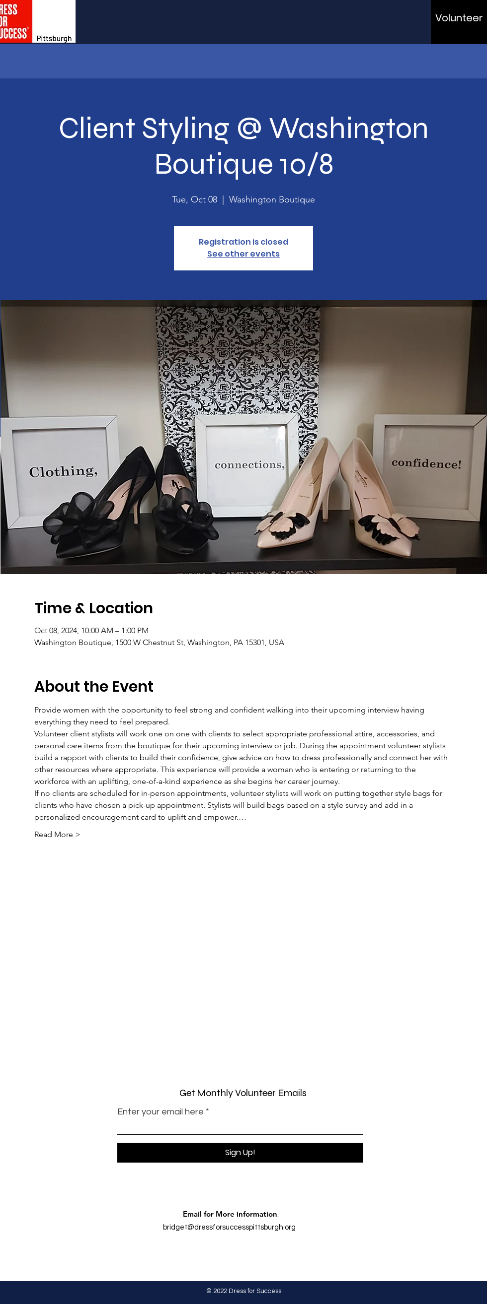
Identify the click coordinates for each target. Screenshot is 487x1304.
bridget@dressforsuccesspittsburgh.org (229, 1227)
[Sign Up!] (240, 1153)
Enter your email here (160, 1112)
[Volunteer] (459, 18)
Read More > (57, 834)
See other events (243, 254)
